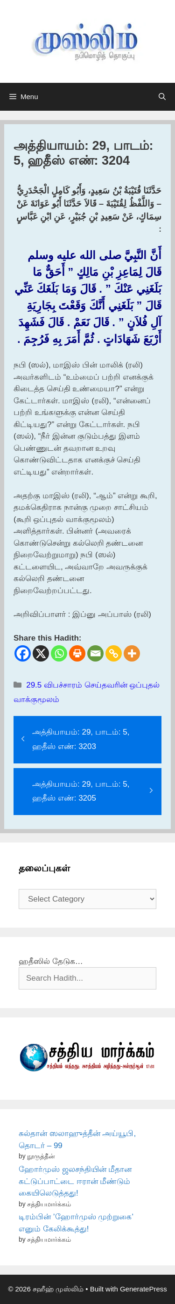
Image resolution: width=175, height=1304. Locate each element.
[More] (132, 653)
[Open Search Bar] (162, 97)
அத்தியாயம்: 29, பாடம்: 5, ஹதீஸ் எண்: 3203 (80, 739)
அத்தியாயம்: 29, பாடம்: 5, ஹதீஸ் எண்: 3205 (80, 791)
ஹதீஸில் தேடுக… (51, 961)
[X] (41, 653)
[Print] (77, 653)
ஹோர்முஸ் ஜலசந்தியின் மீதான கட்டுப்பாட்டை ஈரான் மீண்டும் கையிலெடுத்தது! (75, 1181)
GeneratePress (143, 1289)
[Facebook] (22, 653)
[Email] (95, 653)
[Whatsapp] (59, 653)
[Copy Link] (113, 653)
